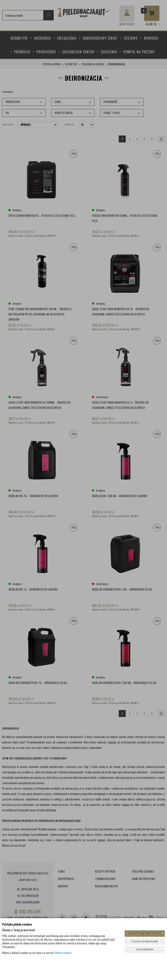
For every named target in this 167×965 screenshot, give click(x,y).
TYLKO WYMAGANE (144, 941)
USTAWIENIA (144, 949)
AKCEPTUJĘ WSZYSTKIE (145, 933)
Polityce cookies (63, 952)
